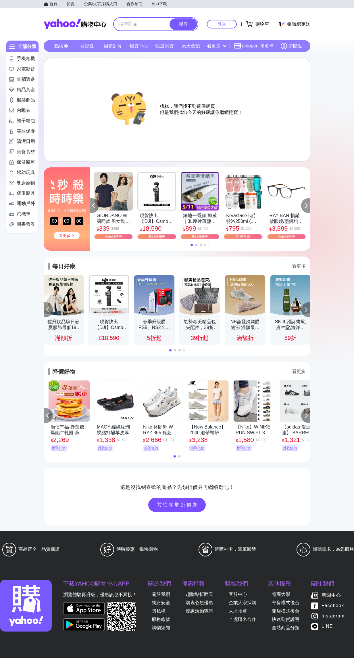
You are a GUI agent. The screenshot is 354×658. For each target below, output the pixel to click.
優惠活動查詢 (199, 611)
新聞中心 (331, 595)
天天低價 (191, 45)
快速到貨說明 (285, 619)
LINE (327, 626)
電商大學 (281, 594)
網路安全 (161, 602)
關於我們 (161, 594)
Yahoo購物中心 (75, 24)
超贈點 (291, 46)
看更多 (216, 45)
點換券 (61, 45)
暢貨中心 (139, 45)
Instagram (333, 616)
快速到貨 (164, 45)
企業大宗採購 (242, 602)
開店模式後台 (285, 611)
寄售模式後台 (285, 602)
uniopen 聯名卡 (254, 46)
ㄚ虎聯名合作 (242, 619)
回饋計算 (113, 45)
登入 (222, 24)
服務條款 (161, 619)
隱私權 (159, 611)
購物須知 (161, 627)
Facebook (333, 605)
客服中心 (238, 594)
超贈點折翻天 (199, 594)
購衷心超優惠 (199, 602)
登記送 (87, 45)
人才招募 (238, 611)
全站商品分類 (285, 627)
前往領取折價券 (178, 504)
